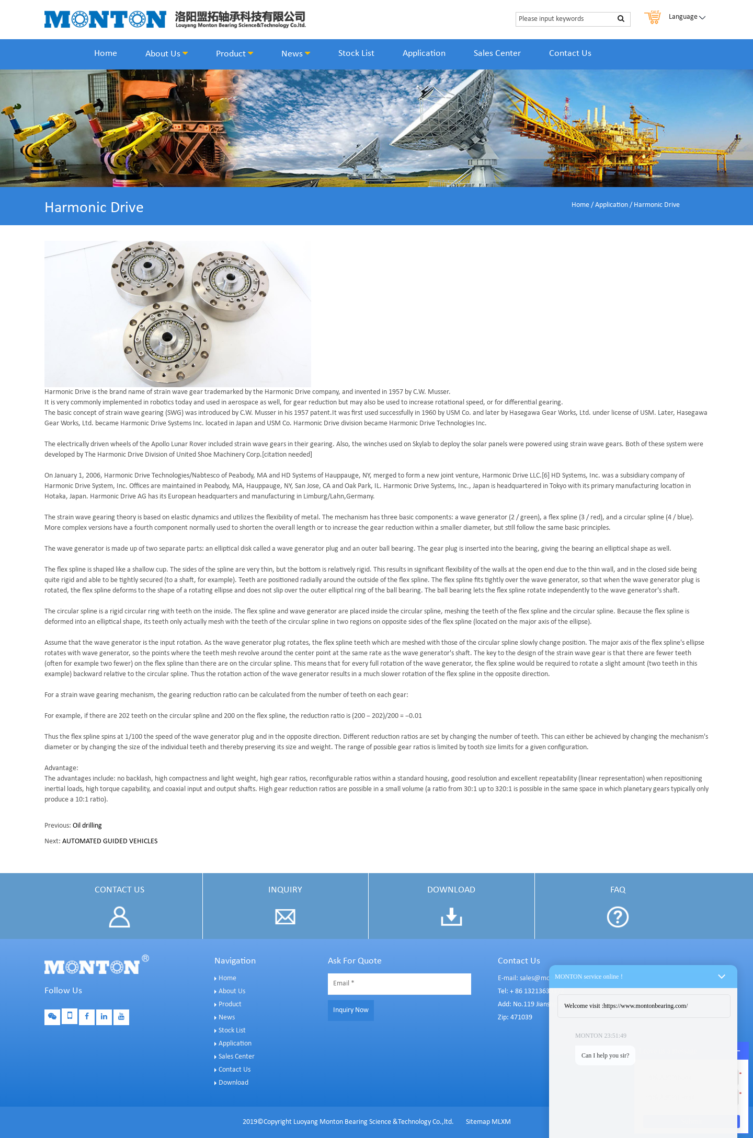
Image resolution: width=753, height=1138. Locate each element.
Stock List (356, 54)
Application (424, 54)
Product (234, 54)
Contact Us (570, 54)
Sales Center (497, 54)
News (295, 54)
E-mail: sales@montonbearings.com (550, 978)
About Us (166, 54)
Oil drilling (87, 826)
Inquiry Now (351, 1010)
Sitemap (478, 1122)
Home (105, 54)
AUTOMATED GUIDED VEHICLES (109, 841)
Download (233, 1083)
